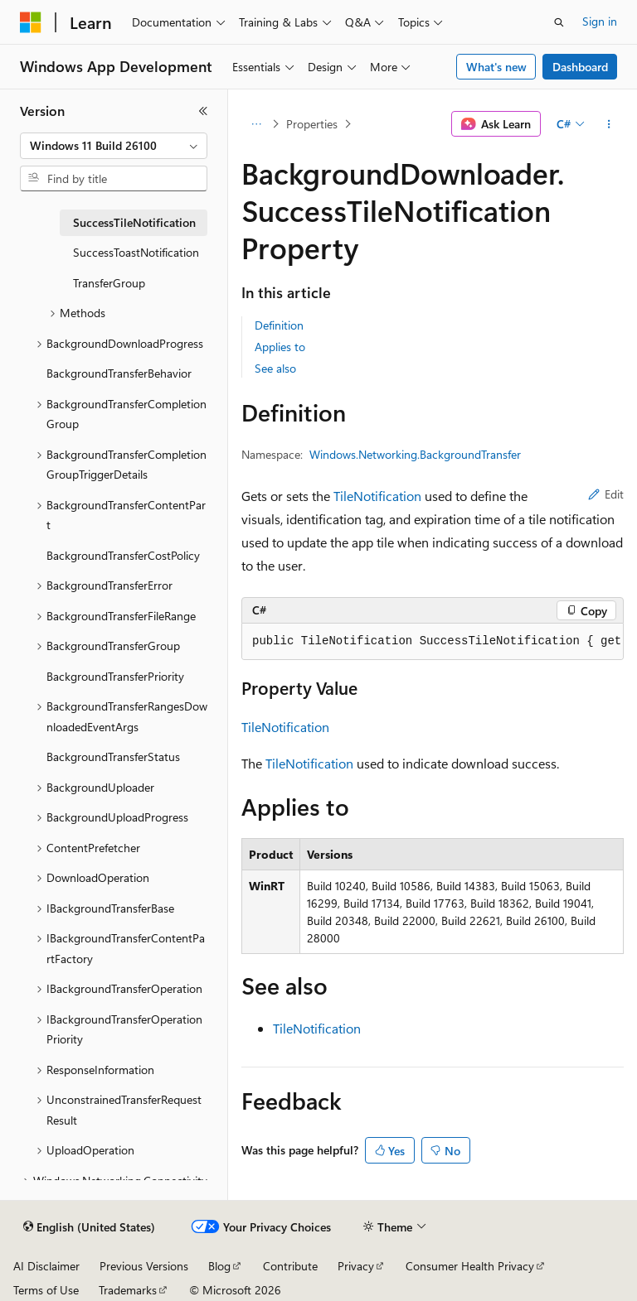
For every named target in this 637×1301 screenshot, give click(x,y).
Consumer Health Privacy (470, 1266)
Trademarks (128, 1290)
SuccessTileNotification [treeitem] (134, 222)
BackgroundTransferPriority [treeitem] (115, 676)
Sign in (599, 21)
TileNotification (377, 495)
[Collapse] (203, 111)
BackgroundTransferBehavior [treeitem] (119, 373)
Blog (219, 1266)
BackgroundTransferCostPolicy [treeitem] (123, 555)
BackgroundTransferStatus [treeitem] (113, 756)
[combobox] (113, 146)
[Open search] (559, 22)
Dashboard (580, 67)
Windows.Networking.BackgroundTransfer (415, 454)
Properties (312, 124)
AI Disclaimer (46, 1266)
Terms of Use (46, 1290)
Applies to (280, 346)
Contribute (290, 1266)
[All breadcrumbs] (255, 124)
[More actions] (609, 124)
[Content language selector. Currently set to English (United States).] (89, 1227)
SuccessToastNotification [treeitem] (136, 252)
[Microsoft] (30, 22)
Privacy (356, 1266)
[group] (432, 642)
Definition (279, 325)
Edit (606, 494)
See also (275, 368)
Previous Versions (144, 1266)
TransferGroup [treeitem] (109, 283)
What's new (496, 67)
